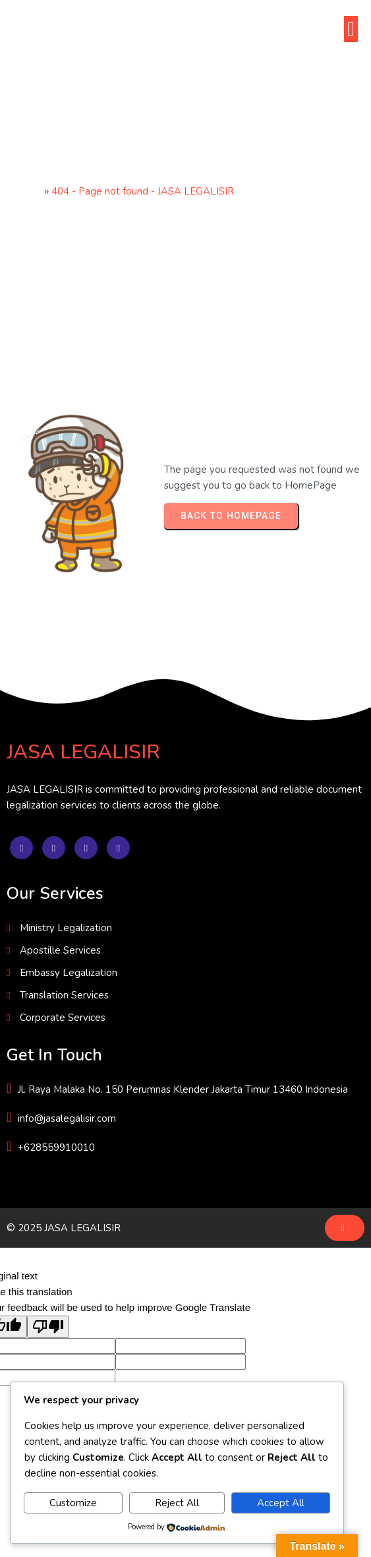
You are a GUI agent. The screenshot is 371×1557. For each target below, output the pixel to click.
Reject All (177, 1503)
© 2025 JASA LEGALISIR (64, 1228)
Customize (73, 1503)
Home (27, 191)
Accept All (280, 1503)
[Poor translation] (48, 1326)
